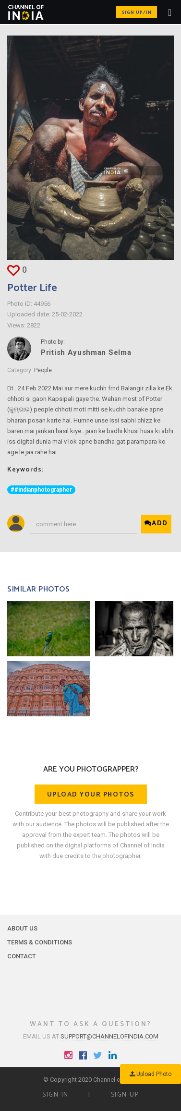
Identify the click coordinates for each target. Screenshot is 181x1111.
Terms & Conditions (39, 942)
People (43, 370)
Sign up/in (136, 12)
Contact (21, 956)
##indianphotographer (41, 489)
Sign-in (55, 1095)
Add (156, 523)
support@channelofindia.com (109, 1036)
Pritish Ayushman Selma (86, 352)
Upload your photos (90, 794)
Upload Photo (150, 1074)
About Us (22, 928)
